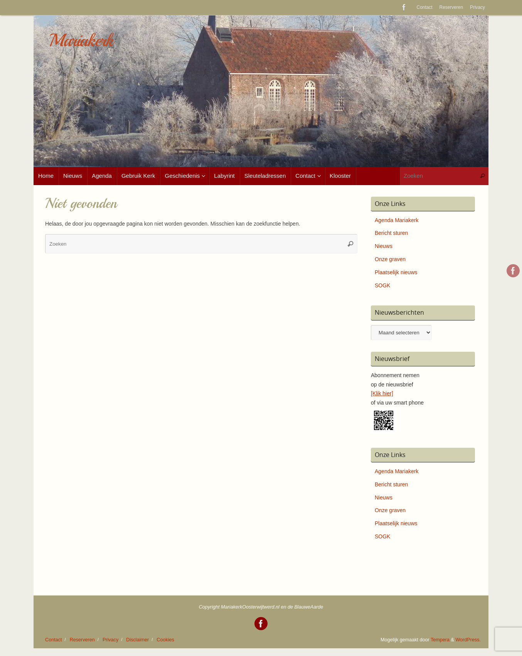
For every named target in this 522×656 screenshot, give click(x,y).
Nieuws (383, 246)
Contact (425, 7)
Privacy (477, 7)
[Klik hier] (382, 393)
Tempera (440, 640)
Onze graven (390, 259)
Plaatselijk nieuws (396, 272)
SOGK (382, 285)
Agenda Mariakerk (397, 220)
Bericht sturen (391, 233)
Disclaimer (137, 640)
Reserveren (451, 7)
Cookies (165, 640)
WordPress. (468, 640)
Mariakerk (81, 41)
